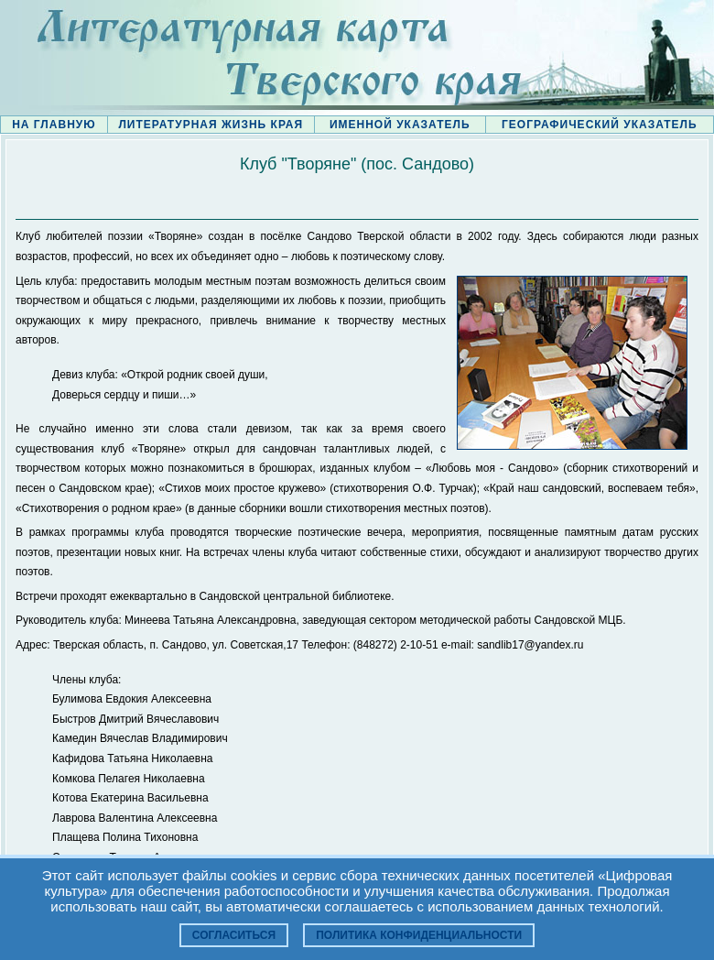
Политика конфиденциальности (419, 935)
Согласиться (234, 935)
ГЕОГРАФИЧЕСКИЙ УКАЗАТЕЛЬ (600, 124)
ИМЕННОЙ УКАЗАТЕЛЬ (400, 124)
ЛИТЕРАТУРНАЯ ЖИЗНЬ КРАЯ (210, 124)
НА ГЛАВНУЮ (53, 124)
